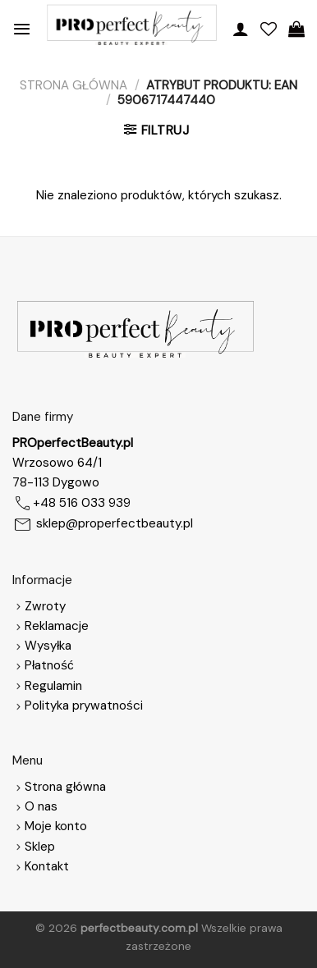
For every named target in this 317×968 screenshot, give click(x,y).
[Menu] (21, 28)
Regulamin (53, 686)
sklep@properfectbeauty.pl (114, 523)
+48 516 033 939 (82, 503)
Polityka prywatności (84, 705)
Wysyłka (48, 645)
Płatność (49, 665)
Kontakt (47, 866)
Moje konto (56, 826)
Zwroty (39, 606)
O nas (34, 806)
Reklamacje (50, 626)
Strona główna (73, 85)
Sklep (40, 846)
